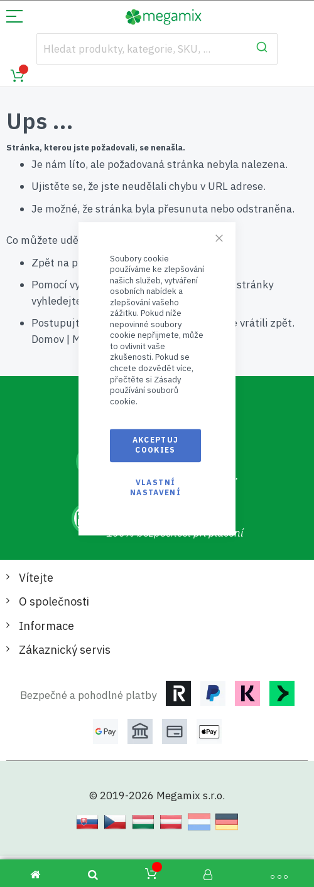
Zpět (43, 263)
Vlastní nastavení (155, 487)
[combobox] (157, 49)
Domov (47, 339)
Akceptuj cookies (156, 444)
